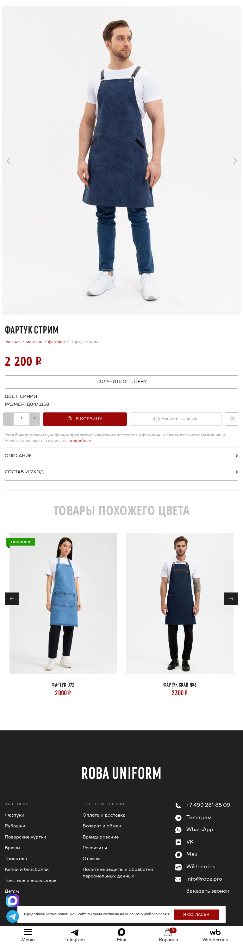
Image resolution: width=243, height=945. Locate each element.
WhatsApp (199, 829)
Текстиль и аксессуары (31, 880)
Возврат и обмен (102, 826)
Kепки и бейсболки (27, 869)
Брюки (12, 848)
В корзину (89, 419)
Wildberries (200, 867)
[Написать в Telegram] (12, 916)
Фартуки (14, 815)
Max (191, 854)
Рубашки (15, 826)
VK (190, 842)
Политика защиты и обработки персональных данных (118, 872)
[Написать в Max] (12, 900)
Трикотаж (16, 859)
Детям (12, 891)
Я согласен (196, 914)
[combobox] (36, 404)
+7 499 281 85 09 (208, 805)
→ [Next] (235, 158)
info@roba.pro (204, 879)
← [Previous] (8, 162)
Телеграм (198, 817)
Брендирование (101, 837)
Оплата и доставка (104, 815)
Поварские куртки (25, 837)
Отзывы (91, 859)
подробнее (79, 441)
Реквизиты (95, 848)
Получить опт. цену (122, 382)
